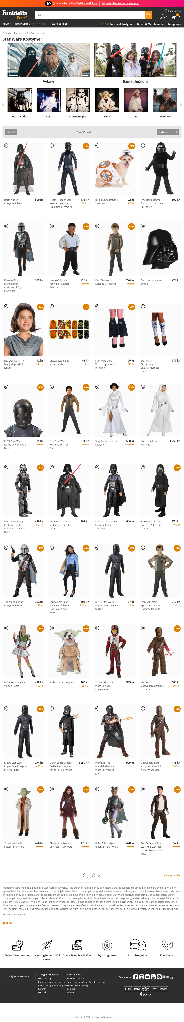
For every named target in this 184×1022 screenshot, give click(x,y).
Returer (42, 988)
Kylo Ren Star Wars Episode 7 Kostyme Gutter (151, 525)
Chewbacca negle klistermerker (59, 362)
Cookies (71, 988)
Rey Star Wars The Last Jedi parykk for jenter (14, 364)
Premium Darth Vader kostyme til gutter (59, 525)
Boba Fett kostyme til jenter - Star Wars (106, 845)
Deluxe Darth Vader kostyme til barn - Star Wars (106, 525)
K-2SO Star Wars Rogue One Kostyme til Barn (106, 605)
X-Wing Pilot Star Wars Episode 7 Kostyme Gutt (104, 686)
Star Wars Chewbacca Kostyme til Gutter (152, 686)
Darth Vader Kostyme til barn (13, 201)
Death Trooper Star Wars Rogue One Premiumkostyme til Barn (61, 205)
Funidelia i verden (75, 978)
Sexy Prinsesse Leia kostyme (106, 442)
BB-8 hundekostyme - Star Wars (106, 201)
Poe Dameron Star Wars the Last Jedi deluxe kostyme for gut (151, 848)
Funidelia (7, 33)
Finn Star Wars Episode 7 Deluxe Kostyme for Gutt (150, 605)
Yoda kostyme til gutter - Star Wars (14, 845)
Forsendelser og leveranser (51, 981)
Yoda (107, 116)
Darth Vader (20, 116)
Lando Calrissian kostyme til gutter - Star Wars (60, 284)
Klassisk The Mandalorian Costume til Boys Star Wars (13, 285)
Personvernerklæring (77, 985)
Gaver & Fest (58, 24)
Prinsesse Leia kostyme (149, 442)
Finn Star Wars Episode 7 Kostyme (105, 282)
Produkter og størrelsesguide (52, 985)
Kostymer (21, 24)
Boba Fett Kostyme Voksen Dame (14, 684)
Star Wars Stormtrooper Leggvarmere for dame (150, 366)
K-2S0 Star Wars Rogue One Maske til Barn (15, 444)
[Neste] (99, 875)
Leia (48, 116)
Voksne (48, 81)
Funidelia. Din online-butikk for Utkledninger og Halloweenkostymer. (15, 14)
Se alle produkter (171, 875)
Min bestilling (44, 978)
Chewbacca (165, 116)
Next (181, 104)
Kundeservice (19, 976)
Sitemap (71, 992)
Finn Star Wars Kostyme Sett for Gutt (59, 444)
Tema (6, 24)
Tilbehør (39, 24)
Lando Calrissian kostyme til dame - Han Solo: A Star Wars (60, 607)
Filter (10, 132)
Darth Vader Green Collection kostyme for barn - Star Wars (61, 766)
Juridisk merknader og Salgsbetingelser (86, 981)
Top (103, 24)
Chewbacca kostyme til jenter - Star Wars (61, 845)
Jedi (136, 116)
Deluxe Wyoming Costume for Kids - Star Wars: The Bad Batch (15, 527)
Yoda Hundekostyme (61, 682)
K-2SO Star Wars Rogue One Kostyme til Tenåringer (15, 766)
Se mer (9, 922)
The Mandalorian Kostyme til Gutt (13, 603)
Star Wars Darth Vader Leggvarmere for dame (106, 364)
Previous (3, 104)
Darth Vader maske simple (151, 282)
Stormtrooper (77, 116)
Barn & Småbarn (135, 81)
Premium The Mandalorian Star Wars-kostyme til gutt (105, 768)
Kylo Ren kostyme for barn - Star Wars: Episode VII (152, 203)
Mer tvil (42, 992)
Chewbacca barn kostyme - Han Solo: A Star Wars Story (152, 766)
